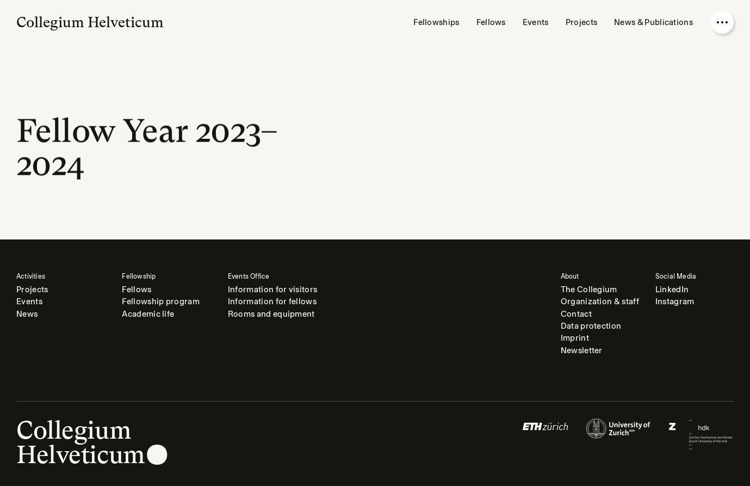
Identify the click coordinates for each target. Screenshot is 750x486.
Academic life (148, 314)
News (27, 314)
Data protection (591, 326)
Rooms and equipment (271, 314)
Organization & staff (600, 301)
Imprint (575, 338)
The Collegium (589, 289)
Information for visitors (272, 289)
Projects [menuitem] (581, 22)
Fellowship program (161, 301)
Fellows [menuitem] (491, 22)
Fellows (136, 289)
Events (29, 301)
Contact (576, 314)
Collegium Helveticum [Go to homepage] (90, 22)
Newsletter (582, 350)
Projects (32, 289)
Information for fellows (272, 301)
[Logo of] (545, 434)
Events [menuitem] (536, 22)
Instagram (675, 301)
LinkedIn (672, 289)
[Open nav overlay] (722, 22)
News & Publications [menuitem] (653, 22)
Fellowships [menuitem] (436, 22)
